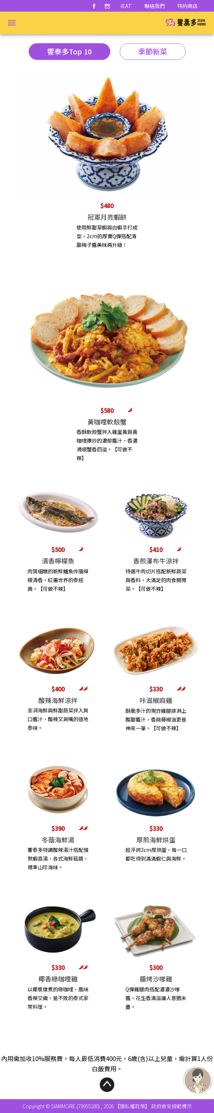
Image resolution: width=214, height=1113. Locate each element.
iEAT (126, 5)
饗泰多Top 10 (69, 51)
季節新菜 (152, 51)
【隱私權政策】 (132, 1106)
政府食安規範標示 (171, 1106)
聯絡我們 (154, 5)
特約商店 (187, 5)
